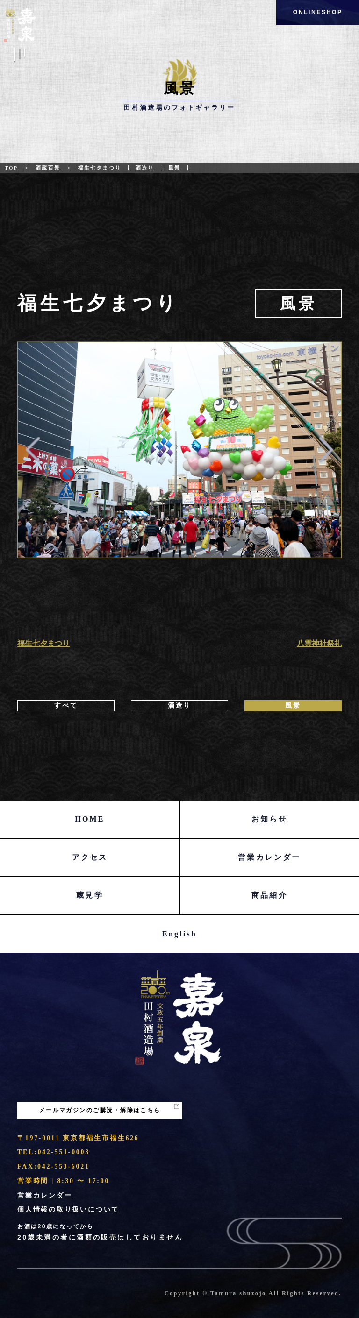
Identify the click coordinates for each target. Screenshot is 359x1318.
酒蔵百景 (48, 167)
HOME (89, 819)
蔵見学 (89, 895)
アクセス (90, 857)
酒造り (145, 167)
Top (11, 167)
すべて (66, 705)
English (179, 934)
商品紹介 (269, 895)
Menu (20, 60)
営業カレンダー (269, 857)
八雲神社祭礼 (319, 643)
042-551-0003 (63, 1151)
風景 (174, 167)
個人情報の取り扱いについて (68, 1209)
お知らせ (269, 819)
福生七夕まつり (43, 643)
